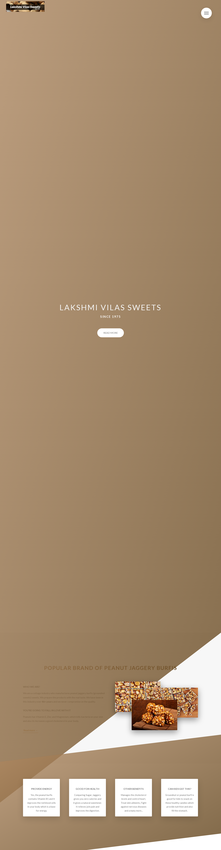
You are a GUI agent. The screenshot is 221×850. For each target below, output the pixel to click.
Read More (110, 332)
